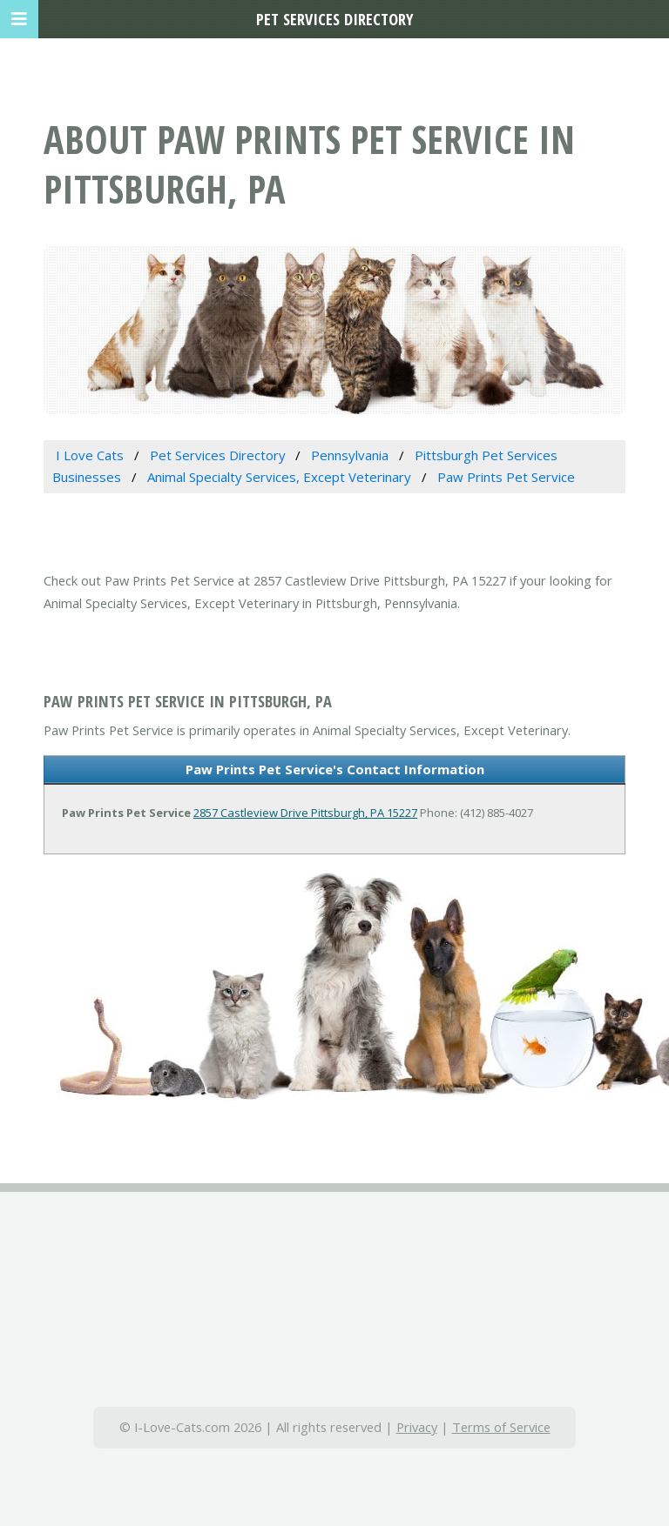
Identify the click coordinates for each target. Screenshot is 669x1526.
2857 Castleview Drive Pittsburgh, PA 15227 (305, 812)
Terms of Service (501, 1427)
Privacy (416, 1427)
